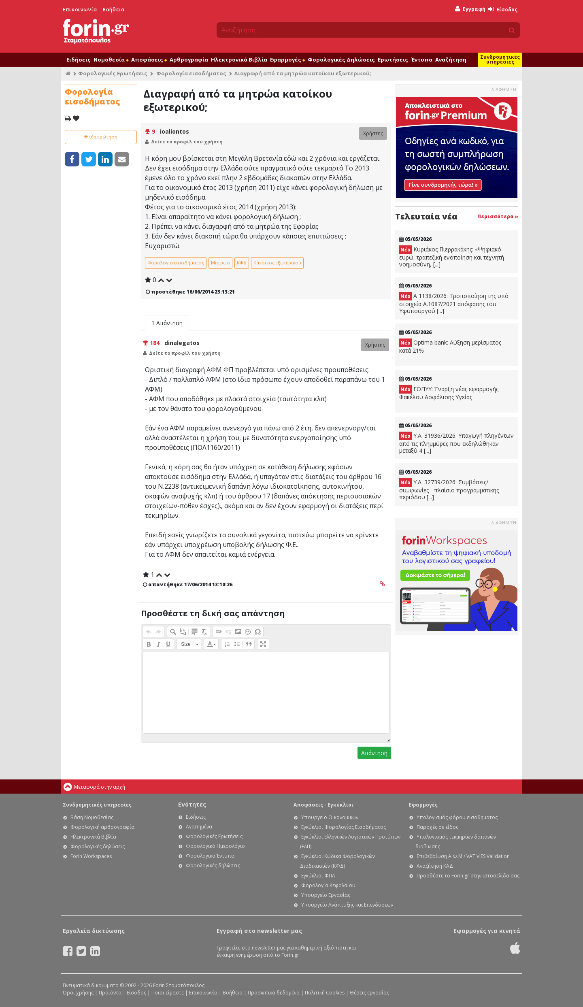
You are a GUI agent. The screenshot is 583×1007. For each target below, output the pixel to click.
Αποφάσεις (149, 59)
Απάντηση (374, 753)
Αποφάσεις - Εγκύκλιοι (323, 804)
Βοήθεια (113, 9)
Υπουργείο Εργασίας (325, 895)
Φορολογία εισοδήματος (191, 73)
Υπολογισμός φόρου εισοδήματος (457, 817)
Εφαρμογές (287, 59)
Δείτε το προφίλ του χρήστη (187, 141)
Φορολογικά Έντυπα (210, 855)
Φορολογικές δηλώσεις (97, 846)
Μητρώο (220, 263)
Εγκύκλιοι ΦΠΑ (318, 875)
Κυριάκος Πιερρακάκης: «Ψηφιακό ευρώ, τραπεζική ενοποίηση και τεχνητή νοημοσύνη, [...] (451, 256)
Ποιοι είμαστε (167, 992)
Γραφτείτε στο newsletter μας (251, 947)
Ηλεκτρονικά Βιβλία (239, 59)
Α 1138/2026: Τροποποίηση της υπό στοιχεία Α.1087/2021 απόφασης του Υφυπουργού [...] (454, 303)
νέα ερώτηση (100, 137)
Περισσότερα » (497, 216)
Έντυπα (421, 59)
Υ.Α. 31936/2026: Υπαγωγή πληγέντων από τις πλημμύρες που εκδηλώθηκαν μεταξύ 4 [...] (456, 443)
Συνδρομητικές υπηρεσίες (500, 59)
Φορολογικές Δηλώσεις (341, 59)
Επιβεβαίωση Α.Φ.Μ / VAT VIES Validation (463, 856)
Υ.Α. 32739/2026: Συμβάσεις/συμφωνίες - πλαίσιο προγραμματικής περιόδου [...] (449, 489)
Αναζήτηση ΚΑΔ (435, 865)
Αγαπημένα (199, 826)
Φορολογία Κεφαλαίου (328, 885)
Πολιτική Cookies (325, 992)
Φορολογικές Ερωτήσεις (112, 73)
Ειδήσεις (78, 59)
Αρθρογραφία (189, 59)
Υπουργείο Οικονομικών (329, 817)
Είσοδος (502, 9)
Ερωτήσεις (393, 59)
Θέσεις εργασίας (369, 992)
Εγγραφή (470, 9)
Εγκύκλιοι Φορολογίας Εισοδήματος (343, 827)
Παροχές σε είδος (437, 827)
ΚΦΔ (242, 263)
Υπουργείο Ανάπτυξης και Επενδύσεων (347, 904)
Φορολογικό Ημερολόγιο (215, 846)
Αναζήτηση (450, 59)
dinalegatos (182, 343)
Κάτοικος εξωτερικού (277, 263)
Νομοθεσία (111, 59)
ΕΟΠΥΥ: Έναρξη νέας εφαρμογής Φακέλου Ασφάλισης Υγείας (448, 393)
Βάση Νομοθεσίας (91, 817)
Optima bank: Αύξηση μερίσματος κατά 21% (450, 346)
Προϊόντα (110, 992)
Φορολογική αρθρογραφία (102, 827)
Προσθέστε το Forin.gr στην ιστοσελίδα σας (468, 875)
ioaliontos (174, 131)
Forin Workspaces (91, 856)
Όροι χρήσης (78, 992)
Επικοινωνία (80, 9)
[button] (148, 631)
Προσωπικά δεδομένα (274, 992)
